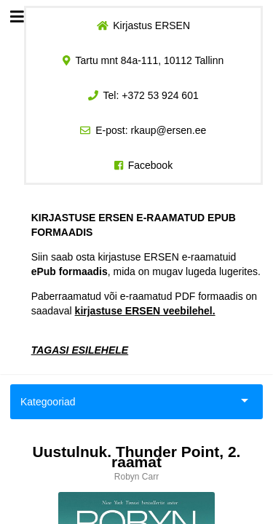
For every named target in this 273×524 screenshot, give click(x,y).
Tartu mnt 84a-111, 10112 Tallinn (150, 60)
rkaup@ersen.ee (169, 130)
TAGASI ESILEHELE (80, 350)
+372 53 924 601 (160, 95)
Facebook (150, 165)
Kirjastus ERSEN (151, 25)
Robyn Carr (136, 477)
